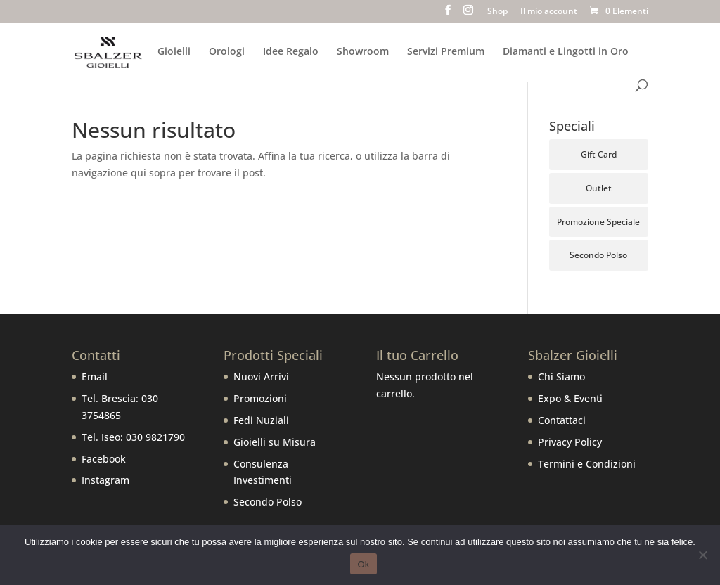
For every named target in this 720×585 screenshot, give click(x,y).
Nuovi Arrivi (261, 376)
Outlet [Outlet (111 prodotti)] (599, 188)
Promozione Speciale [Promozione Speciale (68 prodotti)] (598, 222)
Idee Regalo (291, 52)
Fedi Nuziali (261, 420)
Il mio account (548, 12)
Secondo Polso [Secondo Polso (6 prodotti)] (598, 255)
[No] (702, 555)
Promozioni (260, 398)
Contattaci (562, 420)
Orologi (227, 52)
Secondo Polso (267, 501)
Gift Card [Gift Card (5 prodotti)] (599, 154)
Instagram (105, 480)
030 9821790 (155, 437)
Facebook (104, 458)
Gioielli (174, 52)
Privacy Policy (570, 442)
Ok (363, 564)
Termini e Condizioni (587, 463)
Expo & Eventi (570, 398)
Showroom (363, 52)
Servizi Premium (445, 52)
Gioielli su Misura (274, 442)
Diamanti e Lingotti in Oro (566, 52)
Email (95, 376)
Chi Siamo (561, 376)
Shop (497, 12)
